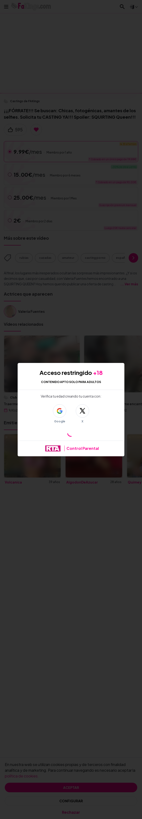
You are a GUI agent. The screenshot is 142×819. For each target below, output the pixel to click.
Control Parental (82, 448)
